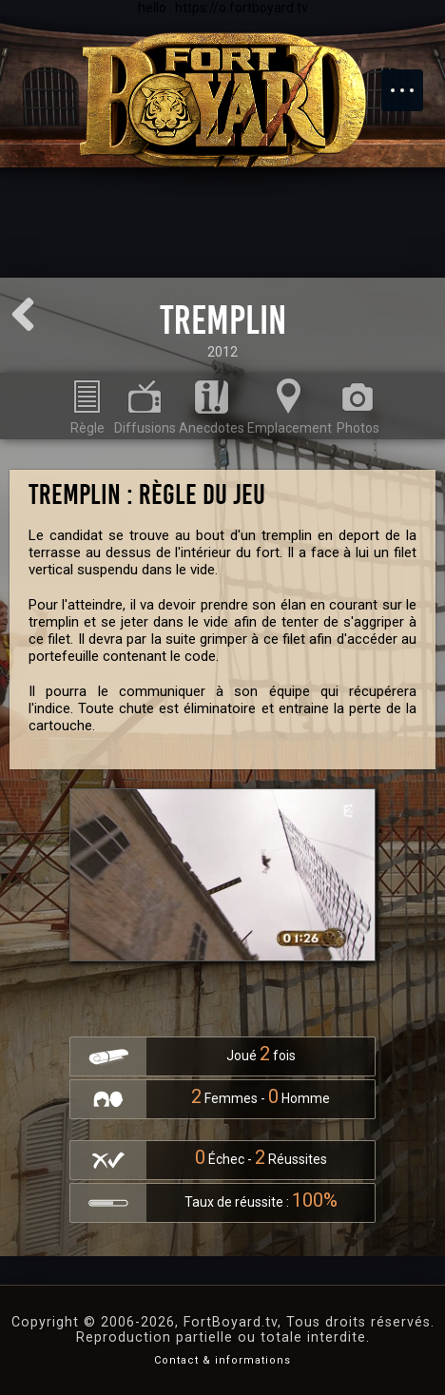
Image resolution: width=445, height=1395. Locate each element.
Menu (411, 80)
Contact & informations (222, 1360)
